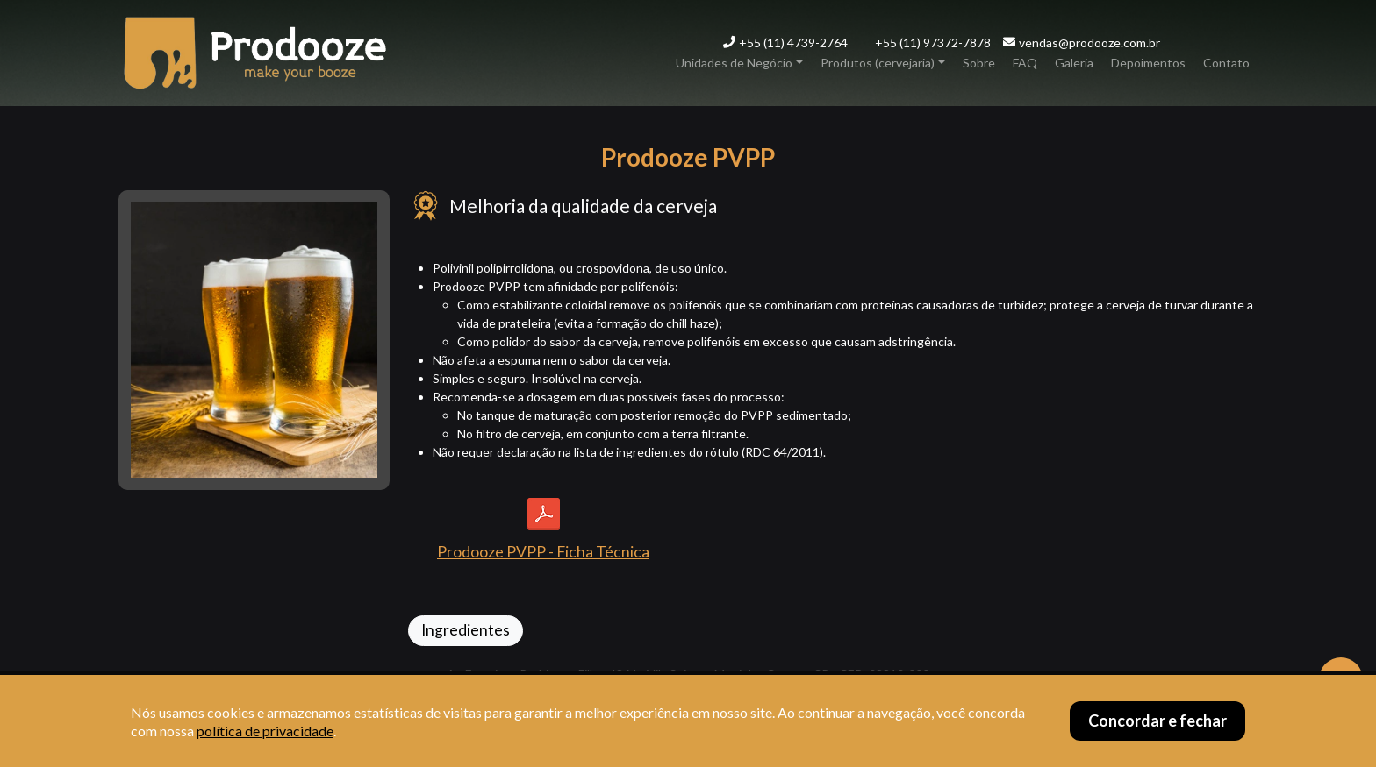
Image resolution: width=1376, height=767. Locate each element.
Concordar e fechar (1157, 720)
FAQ (1025, 62)
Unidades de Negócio (734, 62)
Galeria (1074, 62)
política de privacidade (265, 730)
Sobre (979, 62)
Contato (1226, 62)
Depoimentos (1148, 62)
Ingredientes (465, 630)
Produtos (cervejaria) (878, 62)
